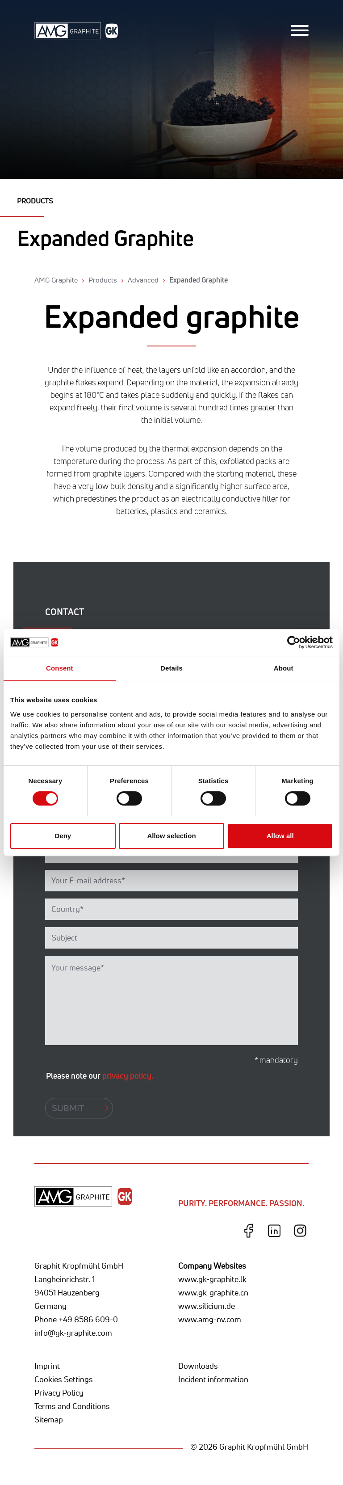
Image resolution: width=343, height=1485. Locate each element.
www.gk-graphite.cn (213, 1292)
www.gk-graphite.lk (212, 1279)
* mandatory (276, 1060)
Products (102, 279)
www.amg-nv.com (209, 1319)
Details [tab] (171, 668)
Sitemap (48, 1419)
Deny (62, 836)
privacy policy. (127, 1075)
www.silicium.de (206, 1306)
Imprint (47, 1366)
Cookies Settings (63, 1379)
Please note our (99, 1075)
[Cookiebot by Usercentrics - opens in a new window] (294, 642)
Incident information (213, 1379)
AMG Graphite (56, 279)
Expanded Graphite (198, 279)
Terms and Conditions (72, 1406)
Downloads (198, 1366)
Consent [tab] (59, 668)
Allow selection (171, 836)
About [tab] (283, 668)
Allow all (280, 836)
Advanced (143, 279)
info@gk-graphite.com (73, 1332)
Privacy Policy (59, 1392)
